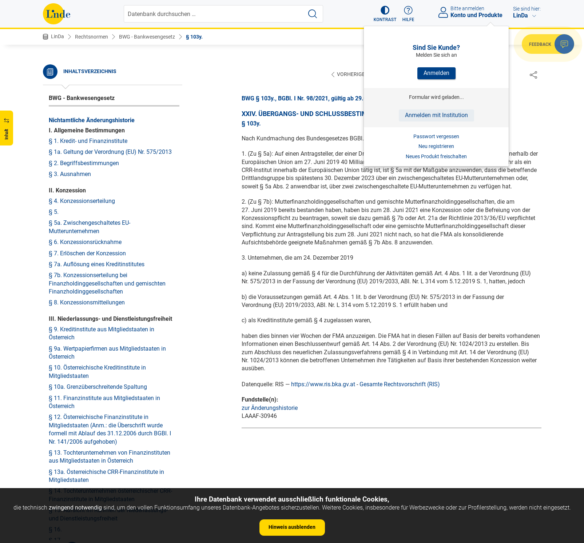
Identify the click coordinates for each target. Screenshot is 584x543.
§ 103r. (58, 151)
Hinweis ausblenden (292, 527)
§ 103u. (58, 184)
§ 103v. (58, 196)
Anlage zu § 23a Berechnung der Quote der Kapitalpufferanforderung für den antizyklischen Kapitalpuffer (110, 363)
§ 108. (57, 306)
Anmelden (436, 72)
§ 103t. (58, 174)
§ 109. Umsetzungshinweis (83, 317)
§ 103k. (58, 74)
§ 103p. (58, 129)
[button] (385, 14)
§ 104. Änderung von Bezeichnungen (96, 262)
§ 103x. (58, 218)
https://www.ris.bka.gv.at (323, 384)
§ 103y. (194, 37)
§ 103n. (58, 107)
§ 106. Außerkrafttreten (78, 284)
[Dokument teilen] (533, 74)
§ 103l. (58, 85)
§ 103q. (58, 140)
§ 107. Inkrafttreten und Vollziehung (95, 295)
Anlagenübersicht (71, 344)
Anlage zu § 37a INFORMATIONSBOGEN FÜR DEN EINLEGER (113, 471)
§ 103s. (58, 163)
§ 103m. (59, 96)
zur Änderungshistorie (270, 408)
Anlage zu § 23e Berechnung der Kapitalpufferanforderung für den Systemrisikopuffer (91, 391)
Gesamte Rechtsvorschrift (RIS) (399, 384)
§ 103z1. (60, 251)
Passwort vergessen (436, 136)
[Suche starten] (312, 14)
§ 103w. (59, 207)
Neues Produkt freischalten (436, 156)
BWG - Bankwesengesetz (147, 37)
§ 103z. (58, 240)
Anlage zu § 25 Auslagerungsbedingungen (103, 456)
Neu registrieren (436, 146)
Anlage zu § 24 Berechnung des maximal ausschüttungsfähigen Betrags (101, 414)
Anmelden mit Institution (436, 115)
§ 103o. (58, 118)
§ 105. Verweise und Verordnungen (93, 273)
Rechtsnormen (91, 37)
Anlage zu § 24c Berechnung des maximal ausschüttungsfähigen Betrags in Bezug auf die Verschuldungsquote (110, 437)
